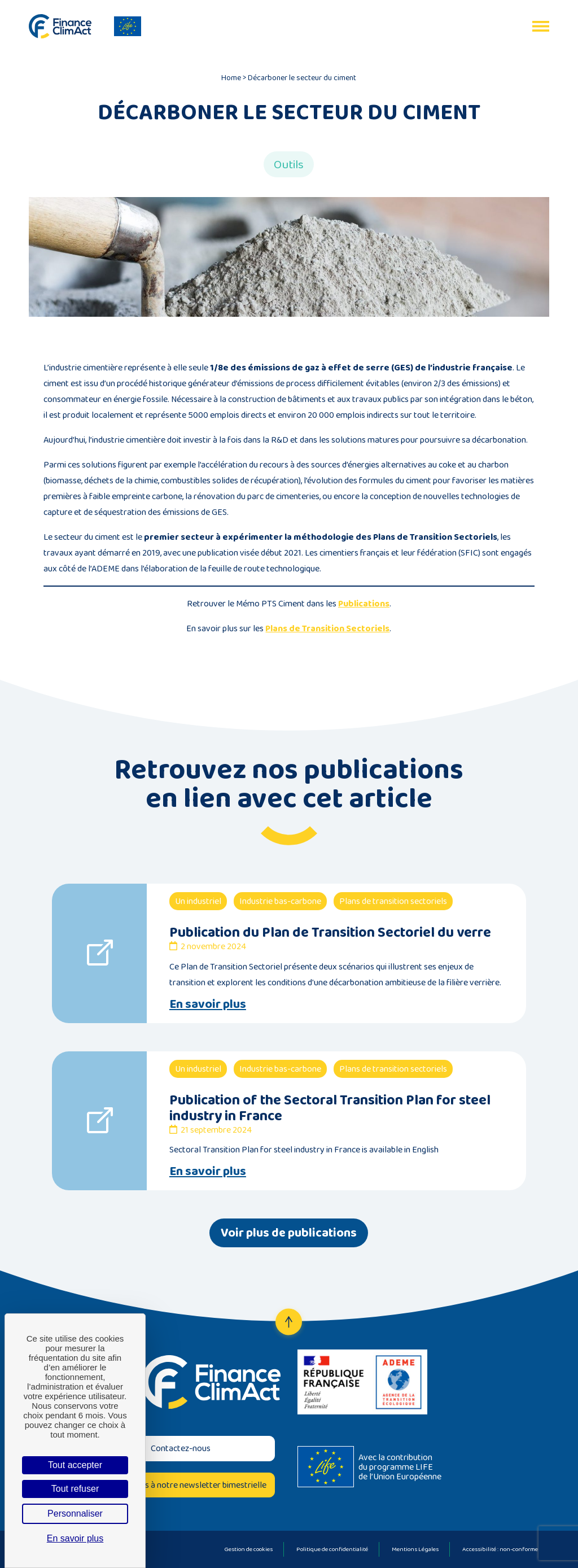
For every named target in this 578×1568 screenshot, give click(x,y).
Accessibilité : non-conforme (500, 1548)
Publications (363, 603)
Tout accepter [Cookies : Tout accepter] (75, 1465)
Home (231, 77)
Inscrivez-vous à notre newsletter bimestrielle (180, 1484)
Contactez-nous (181, 1448)
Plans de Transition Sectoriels (327, 628)
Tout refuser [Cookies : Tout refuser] (75, 1488)
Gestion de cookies (248, 1548)
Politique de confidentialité (332, 1548)
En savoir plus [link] (75, 1538)
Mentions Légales (415, 1548)
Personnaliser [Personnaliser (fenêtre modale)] (75, 1513)
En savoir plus (207, 1004)
